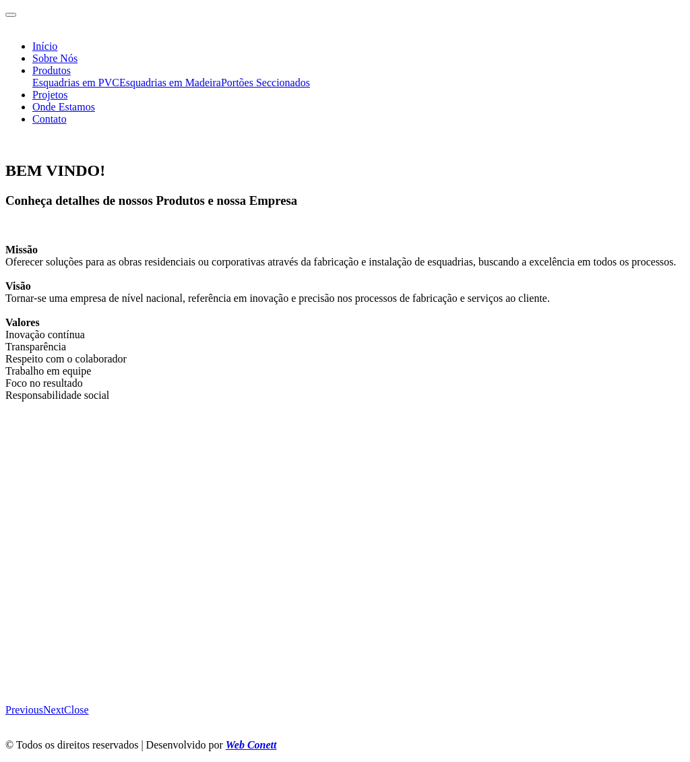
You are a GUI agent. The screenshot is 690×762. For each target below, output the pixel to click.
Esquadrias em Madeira (170, 82)
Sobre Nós (54, 58)
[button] (24, 710)
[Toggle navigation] (10, 15)
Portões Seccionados (265, 82)
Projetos (49, 94)
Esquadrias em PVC (75, 82)
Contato (49, 119)
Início (44, 46)
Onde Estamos (63, 107)
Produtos (51, 70)
